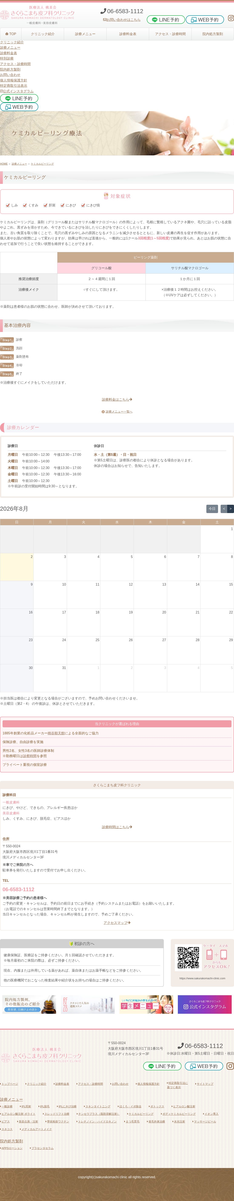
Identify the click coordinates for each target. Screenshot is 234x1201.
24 (64, 640)
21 (198, 612)
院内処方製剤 (11, 1141)
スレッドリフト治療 (56, 1113)
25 (97, 640)
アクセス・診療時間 (90, 1083)
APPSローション (11, 1148)
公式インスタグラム (17, 91)
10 (64, 584)
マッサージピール (204, 1121)
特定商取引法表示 (13, 85)
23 (31, 640)
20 (164, 612)
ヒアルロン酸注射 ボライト (18, 1113)
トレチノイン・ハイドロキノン (97, 1121)
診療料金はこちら (117, 399)
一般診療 (6, 1106)
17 (64, 612)
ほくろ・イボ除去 (129, 1106)
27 (164, 640)
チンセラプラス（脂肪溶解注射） (98, 1113)
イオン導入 (210, 1113)
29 (231, 640)
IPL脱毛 (44, 1106)
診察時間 (30, 756)
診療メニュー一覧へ (117, 411)
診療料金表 (61, 1083)
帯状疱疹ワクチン (57, 1121)
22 (231, 612)
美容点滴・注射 (27, 1121)
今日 (212, 508)
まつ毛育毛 (132, 1121)
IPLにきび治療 (66, 1106)
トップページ (9, 1083)
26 (131, 640)
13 (164, 584)
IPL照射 (25, 1106)
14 (198, 584)
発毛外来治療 (156, 1121)
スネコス (6, 1129)
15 (231, 584)
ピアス (5, 1121)
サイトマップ (204, 1083)
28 (198, 640)
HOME (4, 163)
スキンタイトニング (97, 1106)
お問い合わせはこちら (122, 19)
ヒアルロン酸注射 (183, 1106)
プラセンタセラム (42, 1148)
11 (97, 584)
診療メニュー (19, 163)
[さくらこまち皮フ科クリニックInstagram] (231, 18)
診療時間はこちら (117, 827)
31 (64, 668)
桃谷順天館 (56, 733)
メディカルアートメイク (36, 1129)
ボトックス (156, 1106)
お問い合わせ (10, 75)
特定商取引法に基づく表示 (177, 1085)
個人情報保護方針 (13, 80)
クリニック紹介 (36, 1083)
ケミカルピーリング (42, 163)
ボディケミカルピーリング (178, 1113)
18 (97, 612)
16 (31, 612)
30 (31, 668)
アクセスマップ (117, 923)
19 (131, 612)
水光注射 (179, 1121)
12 (131, 584)
